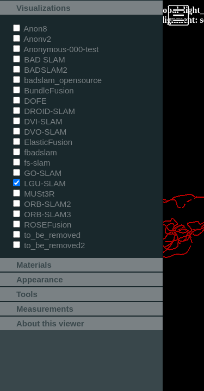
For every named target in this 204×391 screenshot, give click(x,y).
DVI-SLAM (38, 121)
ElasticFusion (42, 142)
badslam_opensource (57, 80)
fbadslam (35, 152)
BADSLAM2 (40, 69)
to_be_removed (47, 234)
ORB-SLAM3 (42, 214)
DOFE (30, 100)
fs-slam (31, 162)
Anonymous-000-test (55, 49)
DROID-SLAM (44, 111)
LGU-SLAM (39, 183)
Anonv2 (32, 38)
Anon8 (30, 28)
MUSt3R (34, 193)
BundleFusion (43, 90)
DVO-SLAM (39, 131)
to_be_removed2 (49, 245)
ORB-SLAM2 (42, 204)
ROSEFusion (42, 224)
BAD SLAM (39, 59)
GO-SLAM (37, 173)
